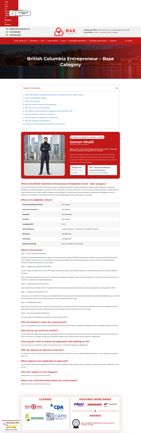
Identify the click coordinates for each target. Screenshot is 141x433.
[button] (117, 69)
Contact (113, 21)
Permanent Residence (79, 21)
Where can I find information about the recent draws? (45, 104)
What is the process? (32, 82)
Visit (44, 21)
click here (40, 240)
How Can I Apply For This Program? (37, 101)
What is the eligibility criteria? (36, 78)
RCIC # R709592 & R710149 (38, 4)
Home (16, 21)
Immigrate (35, 21)
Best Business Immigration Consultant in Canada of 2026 (97, 404)
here (31, 356)
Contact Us (120, 424)
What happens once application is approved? (41, 98)
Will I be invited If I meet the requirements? (40, 85)
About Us (24, 21)
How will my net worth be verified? (37, 88)
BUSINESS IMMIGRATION (99, 21)
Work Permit (53, 21)
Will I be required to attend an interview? (40, 95)
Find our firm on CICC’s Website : (17, 4)
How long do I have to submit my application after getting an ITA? (48, 91)
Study (64, 21)
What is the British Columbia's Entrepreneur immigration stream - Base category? (54, 75)
